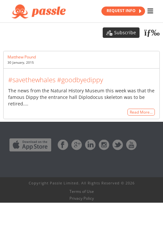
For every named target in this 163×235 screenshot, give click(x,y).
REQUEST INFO (124, 11)
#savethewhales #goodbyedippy (55, 79)
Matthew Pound (21, 57)
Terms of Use (81, 191)
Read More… (141, 112)
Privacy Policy (81, 198)
